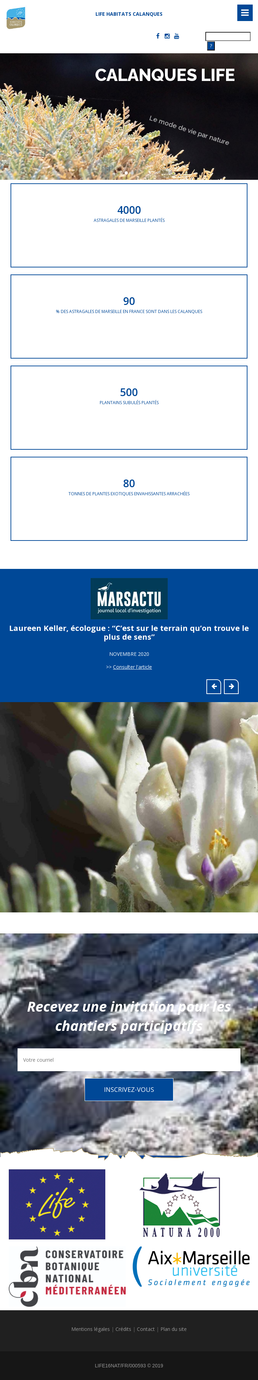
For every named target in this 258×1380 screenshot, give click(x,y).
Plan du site (173, 1329)
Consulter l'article (132, 667)
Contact (146, 1329)
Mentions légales (90, 1329)
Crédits (123, 1329)
